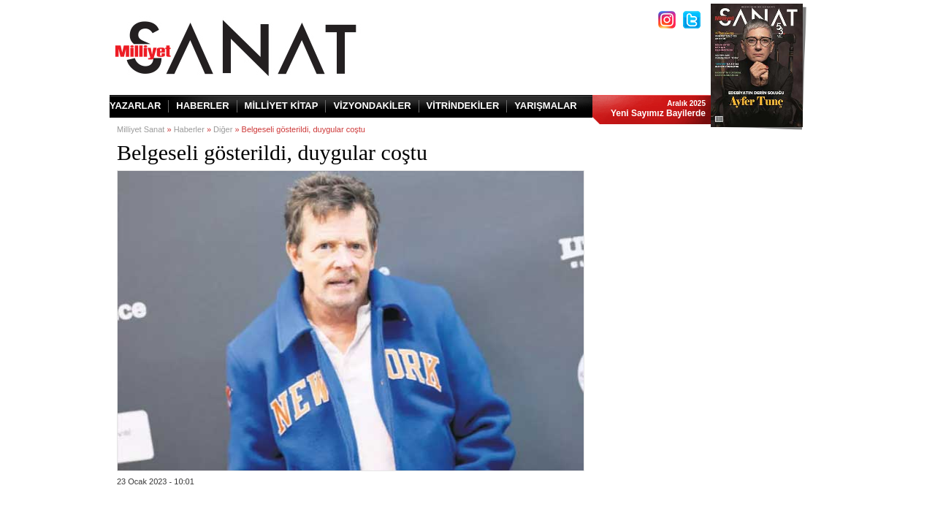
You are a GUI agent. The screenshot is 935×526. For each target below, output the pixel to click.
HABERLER (202, 105)
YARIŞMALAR (545, 105)
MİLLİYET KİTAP (281, 105)
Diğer (222, 129)
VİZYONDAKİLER (372, 105)
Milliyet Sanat (140, 129)
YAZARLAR (135, 105)
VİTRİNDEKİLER (463, 105)
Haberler (189, 129)
